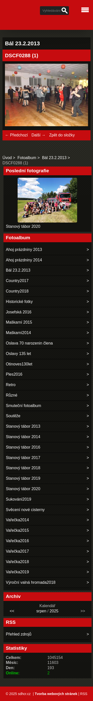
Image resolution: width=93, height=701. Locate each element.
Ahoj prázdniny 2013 (24, 249)
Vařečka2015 (17, 530)
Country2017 (17, 281)
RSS (83, 694)
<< (12, 611)
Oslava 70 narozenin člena (29, 343)
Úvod (7, 158)
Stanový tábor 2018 (23, 468)
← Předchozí (16, 135)
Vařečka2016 (17, 541)
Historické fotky (19, 301)
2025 (54, 611)
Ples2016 (14, 374)
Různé (11, 395)
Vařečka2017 (17, 551)
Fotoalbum (27, 158)
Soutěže (13, 416)
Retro (11, 385)
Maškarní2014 (18, 333)
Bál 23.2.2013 (54, 158)
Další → (38, 135)
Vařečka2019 (17, 572)
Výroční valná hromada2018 (31, 582)
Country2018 (17, 291)
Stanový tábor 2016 (23, 447)
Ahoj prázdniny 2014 (24, 260)
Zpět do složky (62, 135)
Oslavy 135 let (18, 353)
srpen (41, 611)
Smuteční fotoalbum (23, 406)
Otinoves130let (19, 364)
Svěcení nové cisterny (25, 510)
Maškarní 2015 (19, 322)
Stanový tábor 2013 (23, 426)
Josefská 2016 (18, 312)
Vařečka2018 (17, 562)
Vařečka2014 (17, 520)
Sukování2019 (18, 499)
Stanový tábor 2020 (23, 226)
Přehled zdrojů (18, 634)
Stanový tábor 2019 (23, 478)
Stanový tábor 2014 (23, 437)
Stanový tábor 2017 (23, 458)
